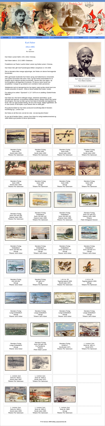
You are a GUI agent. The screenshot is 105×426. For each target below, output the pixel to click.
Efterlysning (39, 37)
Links (97, 37)
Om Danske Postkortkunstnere (61, 37)
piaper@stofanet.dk (61, 421)
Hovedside (5, 37)
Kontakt (81, 37)
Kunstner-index (20, 37)
